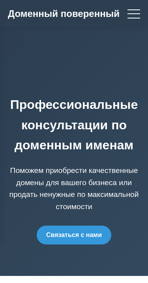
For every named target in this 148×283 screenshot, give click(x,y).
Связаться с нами (74, 235)
